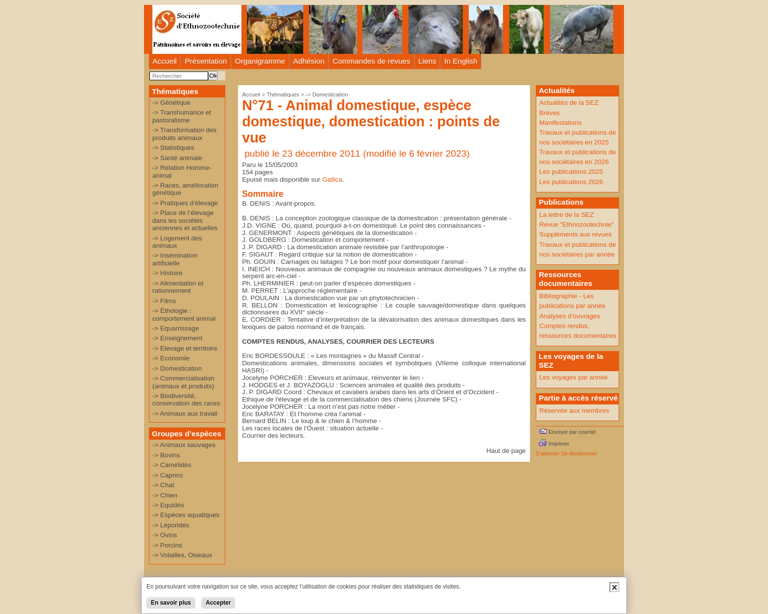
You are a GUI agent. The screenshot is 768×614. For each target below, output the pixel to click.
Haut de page (506, 450)
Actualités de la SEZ (569, 102)
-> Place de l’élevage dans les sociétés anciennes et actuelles (184, 220)
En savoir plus (171, 602)
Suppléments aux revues (575, 234)
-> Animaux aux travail (184, 413)
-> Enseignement (177, 338)
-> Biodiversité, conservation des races (186, 399)
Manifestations (560, 122)
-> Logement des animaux (177, 242)
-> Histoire (167, 273)
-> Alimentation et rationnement (177, 287)
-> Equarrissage (175, 328)
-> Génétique (171, 102)
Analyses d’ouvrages (569, 316)
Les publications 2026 (571, 182)
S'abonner (548, 453)
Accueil (164, 61)
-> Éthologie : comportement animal (184, 314)
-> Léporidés (170, 525)
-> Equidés (168, 505)
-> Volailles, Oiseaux (182, 555)
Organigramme (260, 61)
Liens (427, 61)
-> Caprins (167, 475)
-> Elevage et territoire (184, 348)
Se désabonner (579, 453)
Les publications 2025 (571, 171)
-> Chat (163, 485)
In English (460, 61)
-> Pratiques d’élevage (185, 203)
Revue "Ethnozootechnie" (576, 224)
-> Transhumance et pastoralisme (181, 116)
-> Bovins (166, 455)
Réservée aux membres (574, 410)
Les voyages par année (573, 377)
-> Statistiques (173, 147)
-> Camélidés (172, 465)
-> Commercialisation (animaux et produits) (183, 382)
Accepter (218, 602)
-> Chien (164, 495)
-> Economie (171, 358)
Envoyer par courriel (572, 432)
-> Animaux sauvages (184, 445)
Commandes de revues (371, 61)
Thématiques (282, 94)
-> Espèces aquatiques (185, 515)
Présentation (206, 61)
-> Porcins (167, 545)
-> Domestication (177, 368)
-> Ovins (164, 535)
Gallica (332, 179)
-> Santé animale (177, 158)
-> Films (164, 301)
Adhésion (309, 61)
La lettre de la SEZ (566, 214)
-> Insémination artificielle (174, 259)
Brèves (549, 113)
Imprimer (559, 444)
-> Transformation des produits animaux (184, 133)
